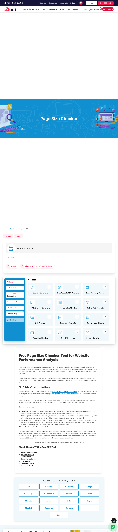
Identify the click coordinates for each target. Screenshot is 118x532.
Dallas (89, 494)
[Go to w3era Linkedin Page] (10, 3)
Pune (89, 508)
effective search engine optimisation (64, 391)
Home (5, 229)
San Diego (28, 494)
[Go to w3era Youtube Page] (18, 3)
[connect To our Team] (114, 520)
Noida (59, 515)
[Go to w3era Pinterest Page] (20, 3)
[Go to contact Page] (64, 3)
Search (73, 3)
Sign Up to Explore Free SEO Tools (38, 266)
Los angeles (89, 487)
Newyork (49, 487)
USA (28, 487)
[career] (91, 3)
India (49, 501)
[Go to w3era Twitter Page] (13, 3)
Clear (19, 236)
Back (8, 236)
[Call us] (81, 3)
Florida (69, 494)
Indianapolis (49, 494)
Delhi (69, 501)
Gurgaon (69, 508)
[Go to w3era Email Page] (15, 3)
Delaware (69, 487)
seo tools (13, 229)
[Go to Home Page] (10, 9)
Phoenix (28, 501)
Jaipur (89, 501)
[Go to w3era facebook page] (5, 3)
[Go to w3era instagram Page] (8, 3)
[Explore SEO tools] (106, 3)
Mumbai (28, 508)
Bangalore (49, 508)
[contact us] (113, 527)
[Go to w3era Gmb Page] (23, 3)
